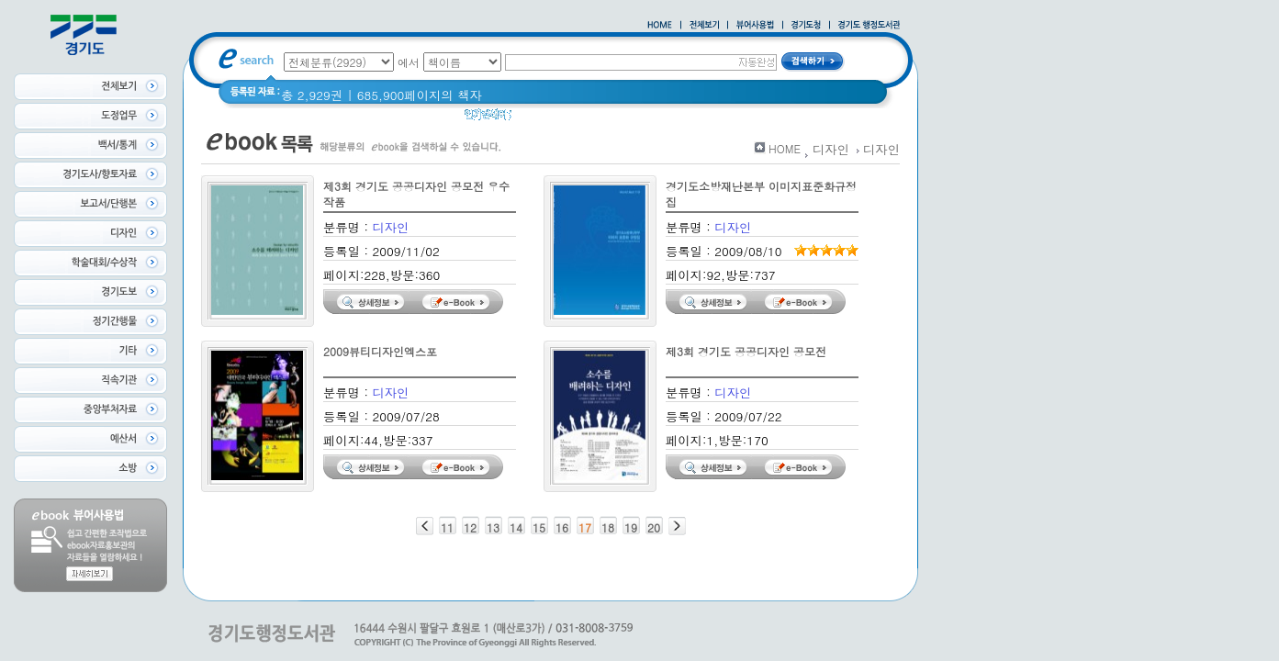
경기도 (580, 119)
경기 (535, 119)
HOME (785, 148)
